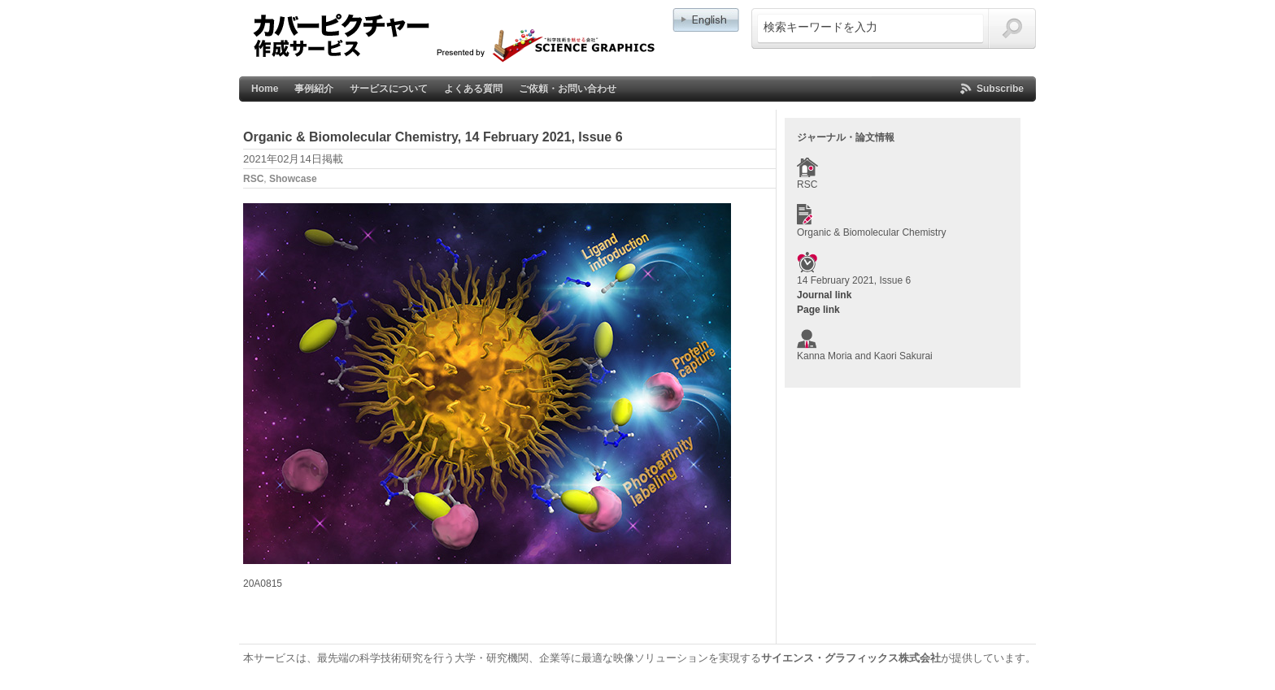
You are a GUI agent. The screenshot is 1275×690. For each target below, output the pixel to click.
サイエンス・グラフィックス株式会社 (851, 658)
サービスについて (389, 88)
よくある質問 (473, 88)
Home (264, 88)
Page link (818, 309)
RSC (253, 178)
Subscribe (1000, 88)
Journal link (824, 295)
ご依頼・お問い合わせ (567, 88)
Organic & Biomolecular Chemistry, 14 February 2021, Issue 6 (433, 137)
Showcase (293, 178)
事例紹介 (313, 88)
